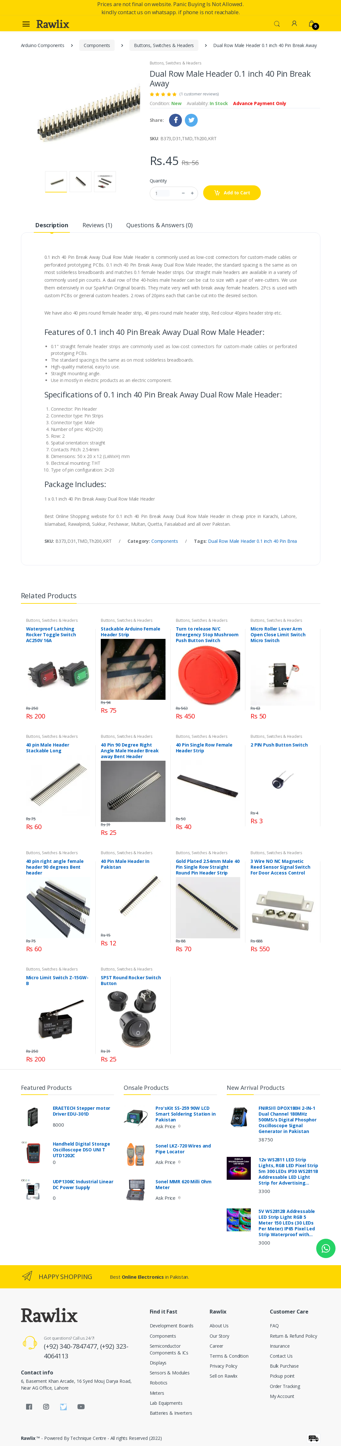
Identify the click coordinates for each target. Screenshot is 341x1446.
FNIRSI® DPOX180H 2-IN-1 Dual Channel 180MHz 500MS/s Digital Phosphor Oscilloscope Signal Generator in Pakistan (288, 1119)
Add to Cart (232, 193)
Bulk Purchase (284, 1366)
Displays (158, 1363)
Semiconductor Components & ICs (169, 1349)
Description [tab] (51, 225)
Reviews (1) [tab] (97, 225)
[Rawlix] (52, 24)
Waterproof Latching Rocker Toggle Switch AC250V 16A (51, 634)
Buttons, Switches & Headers (164, 45)
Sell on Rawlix (223, 1376)
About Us (219, 1326)
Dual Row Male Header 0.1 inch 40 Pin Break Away (259, 541)
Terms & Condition (229, 1356)
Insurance (280, 1346)
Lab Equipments (166, 1403)
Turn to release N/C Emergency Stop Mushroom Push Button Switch (207, 634)
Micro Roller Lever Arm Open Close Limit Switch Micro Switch (278, 634)
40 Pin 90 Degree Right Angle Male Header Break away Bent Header (130, 750)
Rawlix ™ (30, 1438)
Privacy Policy (223, 1366)
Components (97, 45)
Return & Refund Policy (293, 1336)
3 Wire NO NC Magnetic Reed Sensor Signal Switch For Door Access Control (280, 867)
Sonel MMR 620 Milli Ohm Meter (184, 1184)
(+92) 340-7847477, (72, 1346)
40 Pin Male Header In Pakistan (125, 864)
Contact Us (281, 1356)
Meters (157, 1393)
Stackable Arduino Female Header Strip (130, 632)
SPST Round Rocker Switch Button (131, 980)
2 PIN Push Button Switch (279, 745)
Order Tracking (285, 1386)
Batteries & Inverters (171, 1413)
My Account (282, 1396)
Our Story (219, 1336)
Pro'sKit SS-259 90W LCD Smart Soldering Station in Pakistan (185, 1114)
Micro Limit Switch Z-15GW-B (57, 980)
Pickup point (282, 1376)
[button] (276, 23)
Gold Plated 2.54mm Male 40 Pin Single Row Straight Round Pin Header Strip (208, 867)
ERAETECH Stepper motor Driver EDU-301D (81, 1111)
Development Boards (172, 1326)
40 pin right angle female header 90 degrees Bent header (55, 867)
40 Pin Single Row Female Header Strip (204, 748)
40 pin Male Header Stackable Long (47, 748)
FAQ (274, 1326)
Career (216, 1346)
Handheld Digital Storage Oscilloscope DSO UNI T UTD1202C (81, 1149)
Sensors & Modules (170, 1373)
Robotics (159, 1383)
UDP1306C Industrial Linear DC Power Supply (83, 1184)
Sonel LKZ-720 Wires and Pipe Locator (183, 1149)
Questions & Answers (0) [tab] (159, 225)
